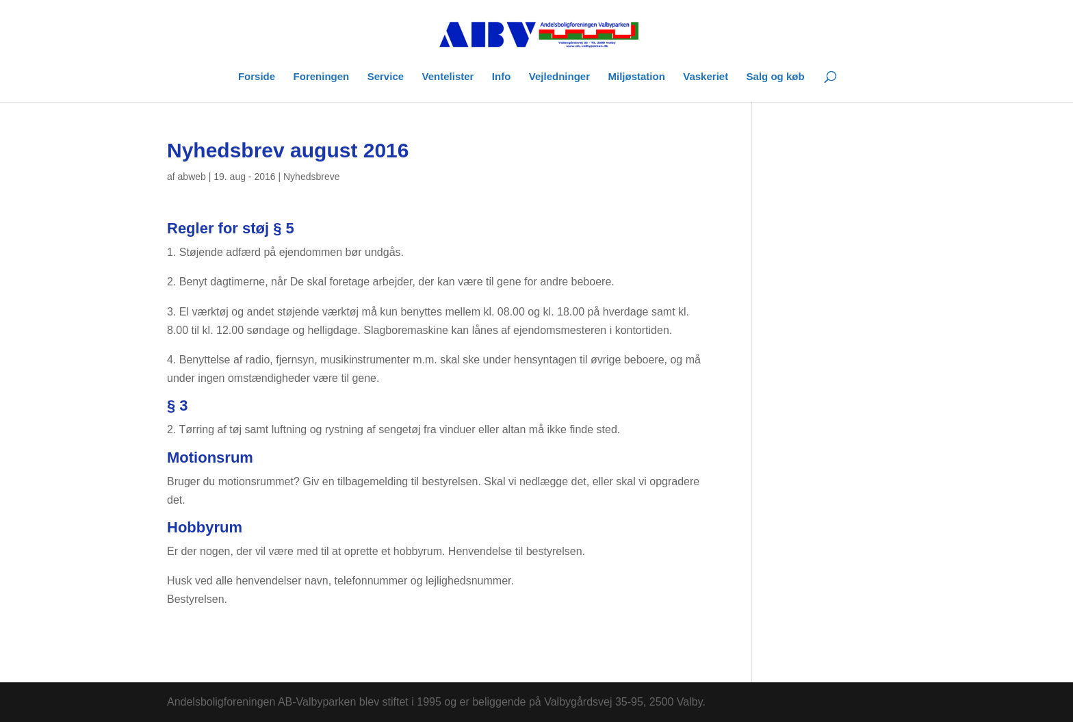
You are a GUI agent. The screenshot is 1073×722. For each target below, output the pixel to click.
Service (385, 77)
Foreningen (322, 77)
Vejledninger (559, 77)
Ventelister (448, 77)
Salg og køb (776, 77)
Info (501, 77)
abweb (192, 176)
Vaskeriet (705, 77)
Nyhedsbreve (311, 176)
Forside (256, 77)
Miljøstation (636, 77)
